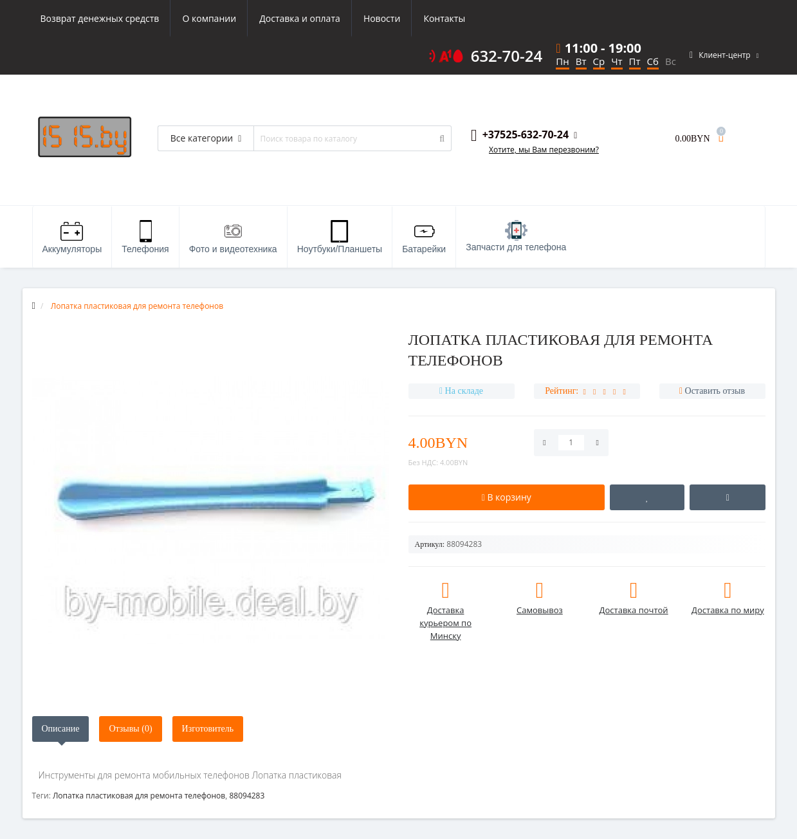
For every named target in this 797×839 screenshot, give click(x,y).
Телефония (145, 237)
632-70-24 (507, 56)
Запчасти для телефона (516, 236)
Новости (381, 18)
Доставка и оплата (299, 18)
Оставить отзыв (715, 391)
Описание (61, 728)
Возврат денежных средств (100, 18)
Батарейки (424, 237)
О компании (209, 18)
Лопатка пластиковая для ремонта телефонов (139, 795)
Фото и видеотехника (233, 237)
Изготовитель (208, 728)
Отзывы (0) (130, 728)
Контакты (444, 18)
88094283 (246, 795)
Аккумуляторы (72, 237)
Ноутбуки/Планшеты (339, 237)
